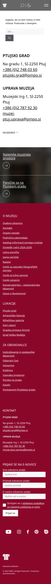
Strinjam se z (25, 505)
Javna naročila (11, 257)
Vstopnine (8, 365)
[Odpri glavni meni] (46, 5)
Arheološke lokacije (14, 315)
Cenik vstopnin (11, 280)
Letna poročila (11, 252)
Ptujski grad (9, 310)
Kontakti (7, 228)
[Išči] (9, 38)
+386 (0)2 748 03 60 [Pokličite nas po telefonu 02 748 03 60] (20, 69)
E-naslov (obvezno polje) (16, 491)
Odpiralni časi (10, 360)
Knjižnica (8, 370)
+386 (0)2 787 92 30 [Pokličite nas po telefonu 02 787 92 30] (20, 107)
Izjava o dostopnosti (14, 293)
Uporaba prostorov (13, 375)
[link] (8, 532)
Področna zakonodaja (15, 237)
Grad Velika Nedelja (14, 334)
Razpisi (7, 262)
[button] (22, 5)
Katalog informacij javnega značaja (23, 242)
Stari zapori (9, 325)
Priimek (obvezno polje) (16, 480)
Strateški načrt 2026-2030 (17, 247)
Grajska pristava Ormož (16, 330)
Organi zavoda (11, 232)
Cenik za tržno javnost (15, 275)
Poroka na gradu (12, 380)
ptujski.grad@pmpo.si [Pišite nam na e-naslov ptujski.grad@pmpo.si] (22, 75)
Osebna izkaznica (13, 223)
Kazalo (6, 384)
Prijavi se (10, 513)
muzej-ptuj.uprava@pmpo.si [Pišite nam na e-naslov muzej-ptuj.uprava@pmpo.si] (19, 449)
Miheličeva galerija (13, 320)
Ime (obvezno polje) (14, 469)
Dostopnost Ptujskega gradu (19, 389)
